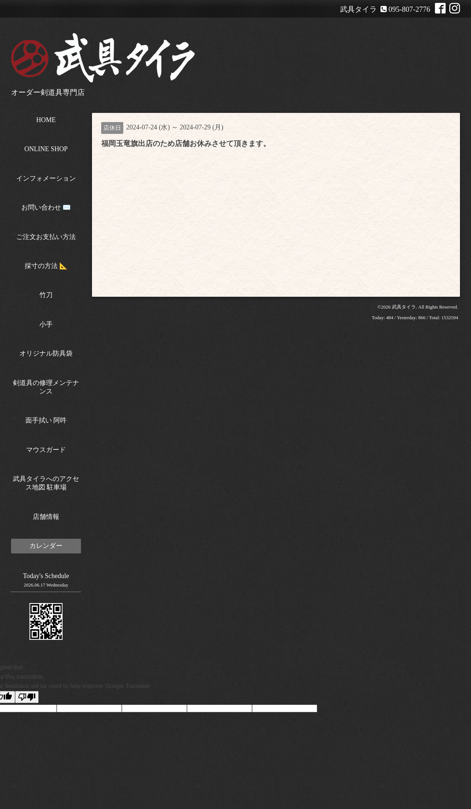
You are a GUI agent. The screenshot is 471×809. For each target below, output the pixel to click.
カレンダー (46, 545)
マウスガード (46, 449)
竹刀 (46, 295)
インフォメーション (46, 178)
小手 (46, 324)
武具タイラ (404, 307)
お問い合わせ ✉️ (46, 207)
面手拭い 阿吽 (46, 420)
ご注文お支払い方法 (46, 236)
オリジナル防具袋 (46, 353)
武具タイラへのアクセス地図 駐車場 (46, 483)
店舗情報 (46, 516)
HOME (46, 120)
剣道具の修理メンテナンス (46, 387)
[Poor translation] (27, 697)
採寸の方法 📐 (46, 266)
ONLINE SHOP (46, 149)
